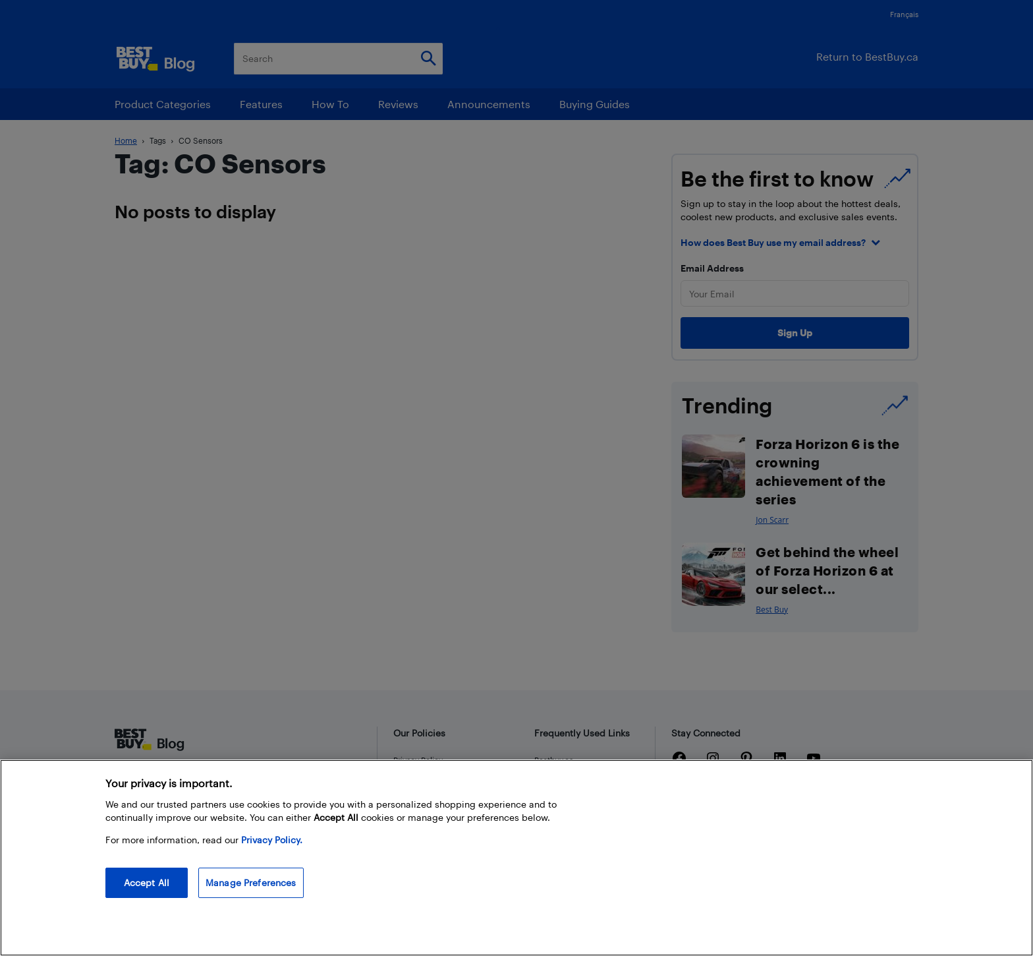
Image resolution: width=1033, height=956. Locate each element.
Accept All (146, 882)
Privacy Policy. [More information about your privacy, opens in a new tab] (271, 839)
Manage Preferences (251, 882)
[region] (516, 858)
